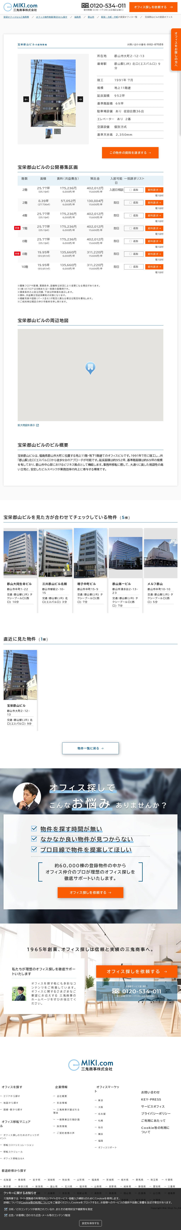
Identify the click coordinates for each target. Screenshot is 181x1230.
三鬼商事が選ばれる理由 (77, 1116)
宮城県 (51, 1177)
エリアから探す (12, 1102)
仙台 (111, 1129)
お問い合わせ (153, 1093)
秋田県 (66, 1177)
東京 (111, 1102)
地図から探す (11, 1109)
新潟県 (39, 1184)
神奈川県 (23, 1184)
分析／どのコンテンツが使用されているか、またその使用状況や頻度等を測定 (51, 1209)
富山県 (54, 1184)
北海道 (7, 1177)
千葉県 (169, 1177)
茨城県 (110, 1177)
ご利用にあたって (156, 1120)
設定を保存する (90, 1223)
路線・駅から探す (13, 1116)
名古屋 (113, 1116)
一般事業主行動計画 (74, 1123)
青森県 (22, 1177)
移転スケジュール (13, 1150)
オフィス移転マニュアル (15, 1128)
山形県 (81, 1177)
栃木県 (125, 1177)
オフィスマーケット (118, 1093)
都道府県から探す (12, 1168)
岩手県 (36, 1177)
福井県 (83, 1184)
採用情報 (68, 1129)
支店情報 (68, 1109)
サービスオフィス (155, 1106)
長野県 (113, 1184)
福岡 (111, 1143)
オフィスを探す (10, 1093)
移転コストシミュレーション (19, 1143)
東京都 (7, 1184)
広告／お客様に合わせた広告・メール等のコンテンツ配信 (39, 1215)
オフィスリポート (118, 1150)
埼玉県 (154, 1177)
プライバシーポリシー (158, 1113)
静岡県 (142, 1184)
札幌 (111, 1123)
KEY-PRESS (154, 1100)
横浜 (111, 1136)
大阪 (111, 1109)
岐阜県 (127, 1184)
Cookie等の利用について (35, 1202)
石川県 (68, 1184)
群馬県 (140, 1177)
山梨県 (98, 1184)
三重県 (172, 1184)
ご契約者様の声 (72, 1136)
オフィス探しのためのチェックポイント (25, 1137)
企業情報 (66, 1093)
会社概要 (68, 1102)
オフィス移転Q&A (14, 1157)
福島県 (95, 1177)
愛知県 (157, 1184)
